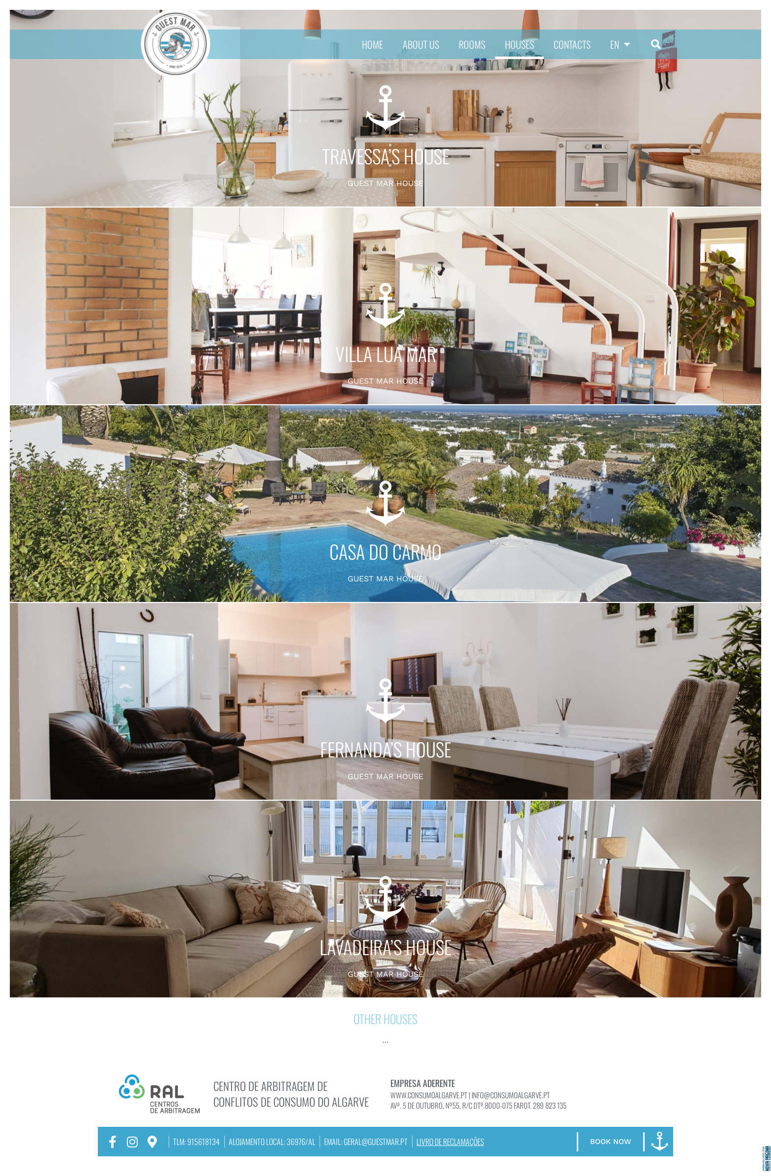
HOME (372, 44)
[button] (656, 44)
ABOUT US (421, 44)
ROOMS (472, 44)
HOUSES (519, 44)
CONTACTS (572, 44)
